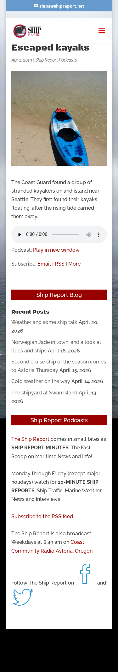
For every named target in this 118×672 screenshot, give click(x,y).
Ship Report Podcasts (56, 60)
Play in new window (56, 250)
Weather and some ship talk (44, 322)
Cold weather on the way (40, 381)
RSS (60, 264)
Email (44, 264)
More (74, 264)
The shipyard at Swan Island (44, 393)
